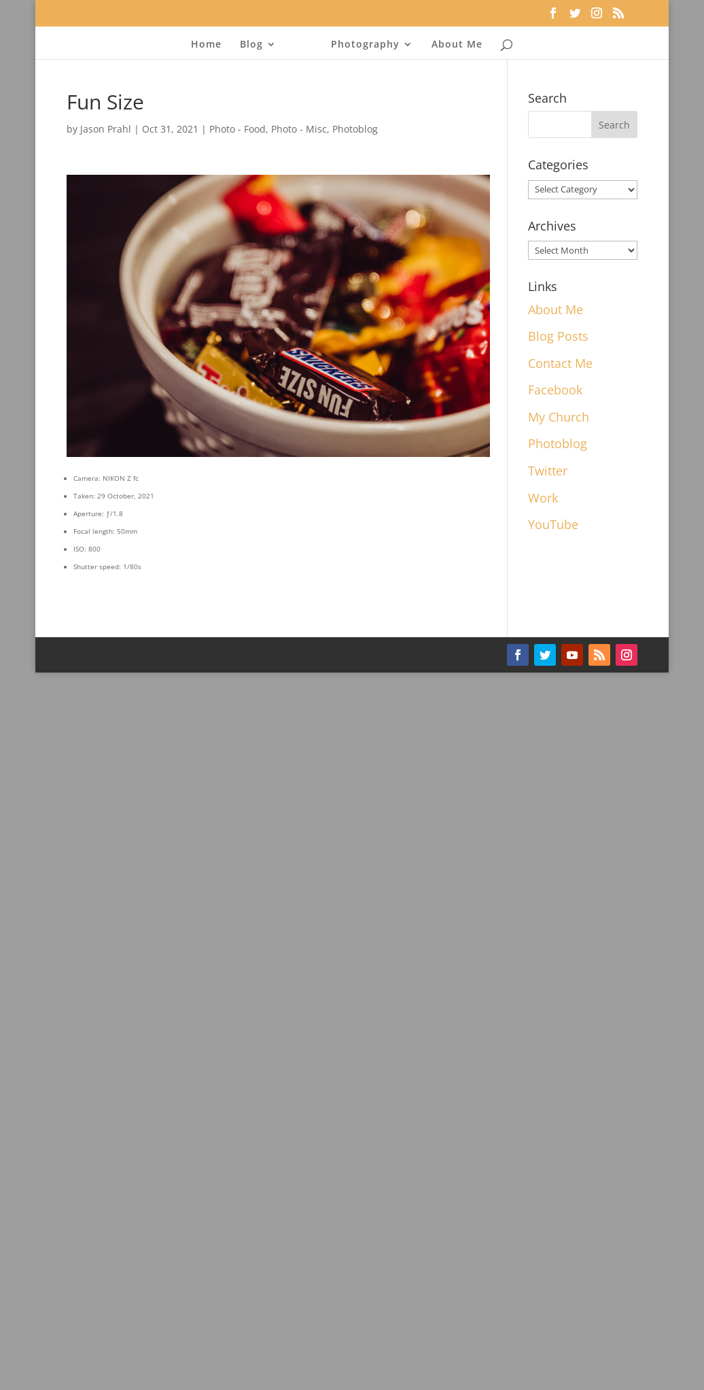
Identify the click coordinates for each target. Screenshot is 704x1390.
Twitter (547, 470)
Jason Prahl (105, 128)
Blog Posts (558, 336)
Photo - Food (237, 128)
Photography (365, 43)
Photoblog (355, 128)
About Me (457, 43)
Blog (251, 43)
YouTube (553, 524)
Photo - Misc (299, 128)
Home (206, 43)
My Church (558, 417)
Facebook (555, 390)
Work (543, 498)
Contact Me (560, 363)
